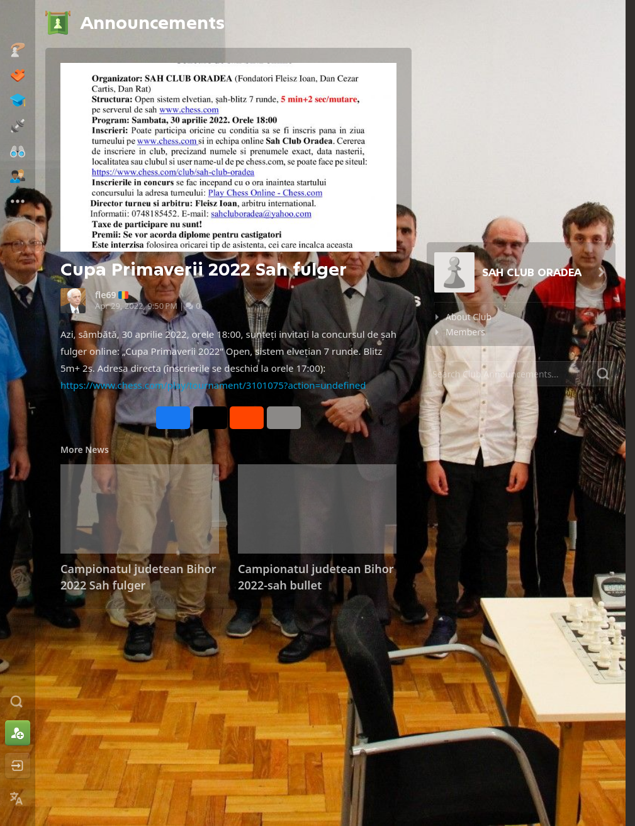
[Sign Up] (17, 732)
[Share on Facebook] (173, 417)
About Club (469, 317)
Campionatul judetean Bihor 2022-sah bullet (316, 577)
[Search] (521, 373)
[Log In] (17, 765)
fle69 (105, 295)
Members (465, 332)
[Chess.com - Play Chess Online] (17, 21)
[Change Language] (17, 798)
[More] (284, 417)
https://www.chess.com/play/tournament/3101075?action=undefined (213, 385)
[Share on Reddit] (247, 417)
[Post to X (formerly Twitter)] (210, 417)
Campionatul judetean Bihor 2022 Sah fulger (138, 577)
